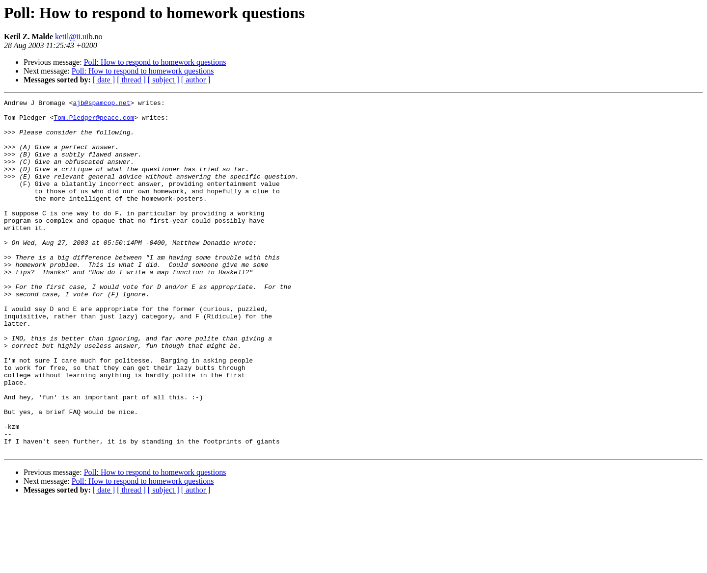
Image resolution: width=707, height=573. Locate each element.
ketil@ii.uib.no (79, 36)
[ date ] (104, 80)
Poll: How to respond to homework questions (155, 62)
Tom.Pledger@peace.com (94, 121)
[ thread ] (131, 80)
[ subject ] (163, 80)
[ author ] (196, 80)
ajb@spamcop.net (101, 104)
